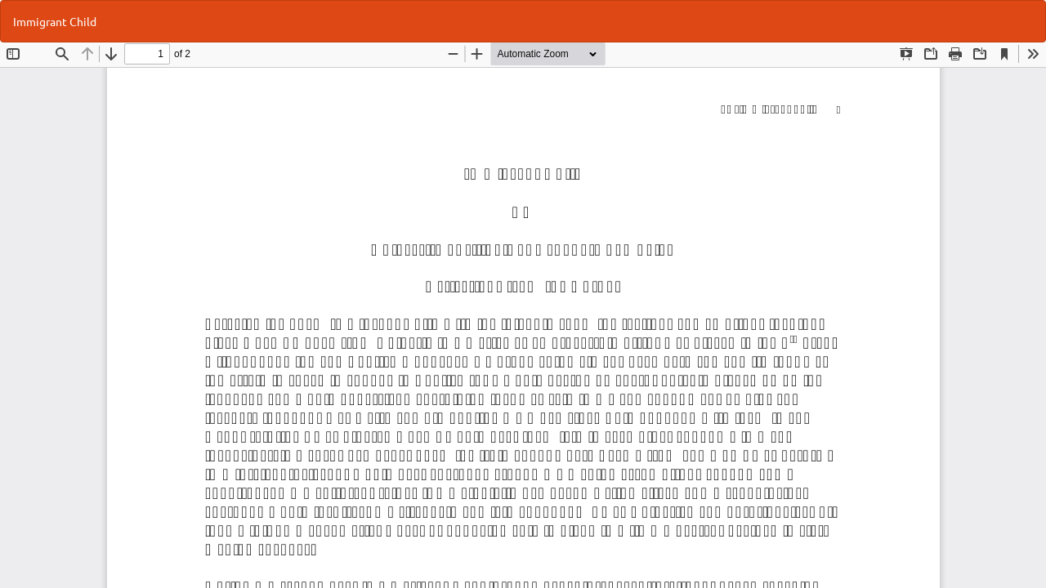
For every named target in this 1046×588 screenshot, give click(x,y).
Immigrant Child (54, 21)
